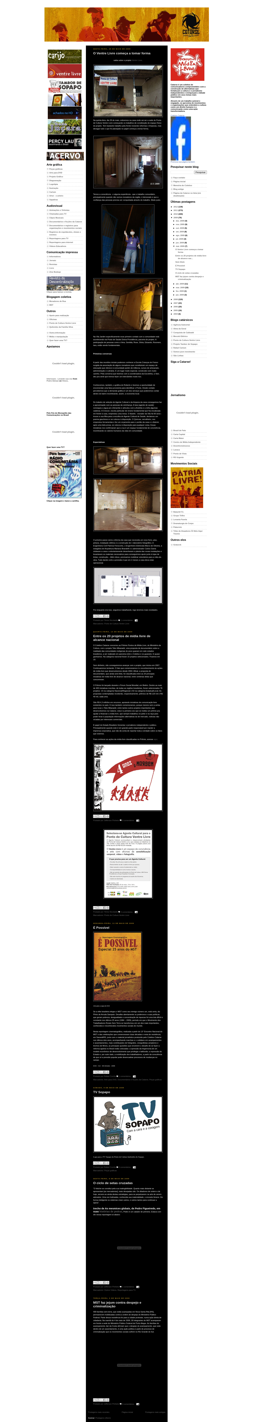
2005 (176, 310)
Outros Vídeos (110, 1290)
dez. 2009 (180, 221)
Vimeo (65, 381)
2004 (176, 314)
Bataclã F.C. (178, 512)
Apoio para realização (59, 315)
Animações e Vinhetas (59, 210)
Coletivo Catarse (177, 115)
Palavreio (177, 527)
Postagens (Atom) (103, 1418)
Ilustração (53, 188)
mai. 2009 (180, 246)
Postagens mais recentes (98, 1412)
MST (51, 305)
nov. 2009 (180, 224)
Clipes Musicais (56, 218)
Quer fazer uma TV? (58, 340)
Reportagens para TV (58, 238)
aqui (155, 739)
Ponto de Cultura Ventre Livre (62, 323)
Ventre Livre (137, 60)
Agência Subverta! (181, 325)
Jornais (52, 260)
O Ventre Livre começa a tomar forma (121, 53)
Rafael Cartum (179, 348)
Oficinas (53, 319)
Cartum (52, 192)
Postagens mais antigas (155, 1412)
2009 (176, 218)
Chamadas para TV (57, 214)
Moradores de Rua (57, 301)
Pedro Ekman (53, 381)
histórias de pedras (110, 1211)
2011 (176, 210)
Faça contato (179, 178)
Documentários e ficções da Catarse (65, 222)
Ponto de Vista (180, 454)
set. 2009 (180, 232)
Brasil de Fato (179, 430)
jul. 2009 (180, 239)
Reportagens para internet (61, 242)
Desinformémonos (181, 446)
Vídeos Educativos (57, 246)
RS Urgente (178, 457)
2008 (176, 299)
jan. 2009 (180, 295)
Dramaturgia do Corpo (183, 523)
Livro (51, 268)
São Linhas (178, 356)
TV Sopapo (101, 1092)
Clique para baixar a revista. (63, 291)
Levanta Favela (180, 519)
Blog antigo (178, 189)
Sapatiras (53, 200)
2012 (176, 207)
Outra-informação (57, 333)
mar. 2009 (180, 287)
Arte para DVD (55, 173)
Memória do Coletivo (182, 185)
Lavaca (176, 450)
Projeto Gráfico (56, 177)
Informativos (55, 257)
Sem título (180, 262)
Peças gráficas (56, 169)
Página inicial (127, 1412)
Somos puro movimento (184, 352)
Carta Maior (178, 438)
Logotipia (53, 184)
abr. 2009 (180, 284)
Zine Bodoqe (55, 272)
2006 (176, 307)
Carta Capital (179, 434)
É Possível (101, 927)
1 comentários (127, 620)
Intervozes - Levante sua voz (59, 379)
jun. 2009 (180, 243)
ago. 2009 (180, 235)
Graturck (177, 545)
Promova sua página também (183, 162)
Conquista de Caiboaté (183, 333)
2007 (176, 303)
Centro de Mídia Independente (186, 442)
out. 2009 (180, 228)
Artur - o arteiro (56, 196)
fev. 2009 (180, 291)
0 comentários (128, 820)
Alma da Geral (179, 329)
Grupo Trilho (179, 516)
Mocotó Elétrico (180, 336)
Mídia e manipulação (58, 337)
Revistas (53, 264)
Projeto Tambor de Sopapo (185, 344)
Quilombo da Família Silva (61, 327)
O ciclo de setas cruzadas (113, 1183)
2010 (176, 214)
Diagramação (55, 180)
